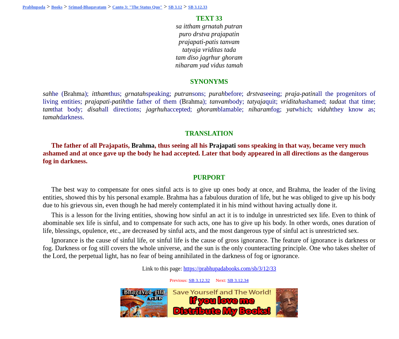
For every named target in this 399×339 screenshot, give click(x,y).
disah (94, 109)
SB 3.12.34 (238, 280)
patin (308, 93)
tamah (51, 117)
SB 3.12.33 (197, 7)
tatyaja (256, 101)
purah (217, 93)
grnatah (135, 93)
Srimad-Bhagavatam (87, 7)
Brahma (74, 93)
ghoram (207, 109)
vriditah (290, 101)
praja (292, 93)
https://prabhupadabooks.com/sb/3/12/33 (230, 269)
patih (118, 101)
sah (47, 93)
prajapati (97, 101)
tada (335, 101)
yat (290, 109)
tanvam (219, 101)
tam (48, 109)
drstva (255, 93)
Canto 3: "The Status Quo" (138, 7)
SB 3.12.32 (199, 280)
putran (183, 93)
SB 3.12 (175, 7)
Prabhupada (33, 7)
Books (56, 7)
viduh (324, 109)
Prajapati (222, 145)
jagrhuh (156, 109)
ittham (100, 93)
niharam (259, 109)
